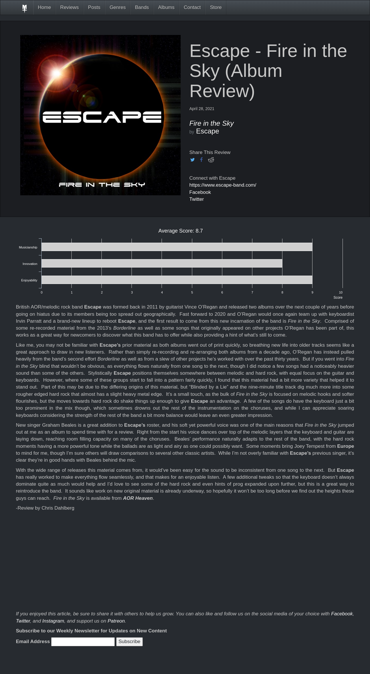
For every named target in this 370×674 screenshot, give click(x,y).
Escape (207, 131)
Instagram (53, 621)
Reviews (69, 7)
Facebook (200, 192)
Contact (192, 7)
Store (216, 7)
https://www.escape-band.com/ (222, 185)
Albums (166, 7)
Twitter (196, 199)
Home (44, 7)
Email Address (33, 641)
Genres (118, 7)
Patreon (116, 621)
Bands (142, 7)
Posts (94, 7)
